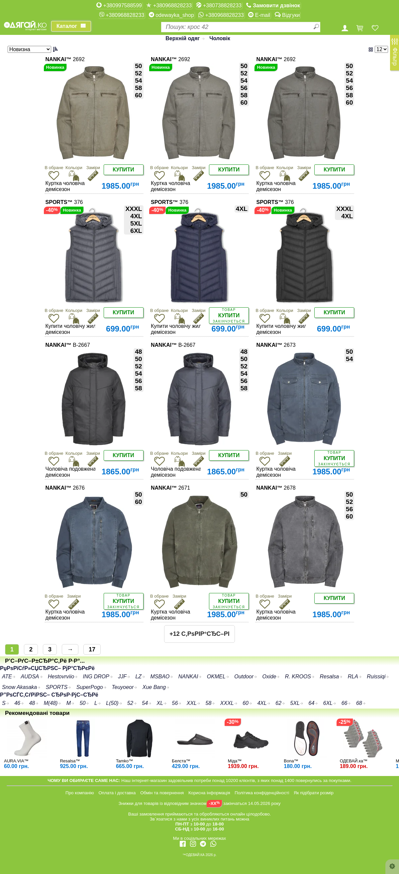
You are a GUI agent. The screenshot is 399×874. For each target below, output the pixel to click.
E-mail (259, 15)
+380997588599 (119, 5)
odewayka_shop (171, 15)
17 (92, 649)
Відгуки (287, 15)
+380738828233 (219, 5)
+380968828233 (169, 5)
